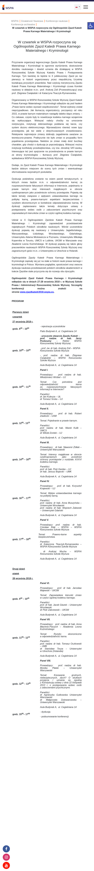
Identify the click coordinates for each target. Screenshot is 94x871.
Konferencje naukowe (57, 21)
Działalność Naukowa (32, 21)
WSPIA (15, 21)
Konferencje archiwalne (23, 24)
